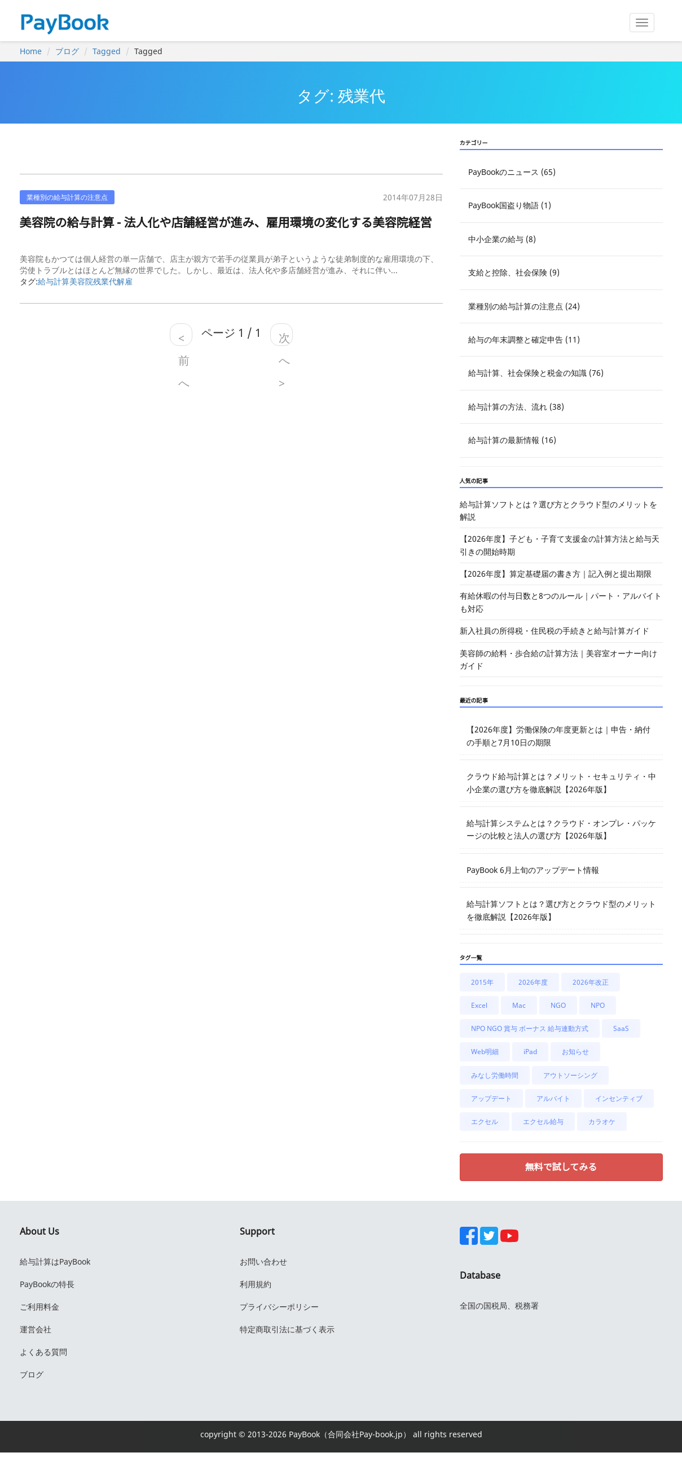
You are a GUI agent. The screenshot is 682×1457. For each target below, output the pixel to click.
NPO (598, 1005)
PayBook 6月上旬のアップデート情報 (533, 869)
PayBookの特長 (47, 1284)
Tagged (107, 51)
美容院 (81, 281)
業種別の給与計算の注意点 (67, 197)
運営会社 (35, 1329)
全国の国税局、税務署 (499, 1305)
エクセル (484, 1121)
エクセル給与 (543, 1121)
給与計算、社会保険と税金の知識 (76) (536, 372)
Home (31, 51)
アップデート (491, 1098)
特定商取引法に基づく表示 (287, 1329)
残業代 (105, 281)
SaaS (621, 1028)
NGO (558, 1005)
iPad (530, 1051)
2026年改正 (591, 982)
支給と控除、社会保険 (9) (514, 272)
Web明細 (485, 1051)
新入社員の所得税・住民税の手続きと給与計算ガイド (554, 630)
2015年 (482, 982)
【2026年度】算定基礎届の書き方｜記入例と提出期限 (556, 573)
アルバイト (553, 1098)
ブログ (67, 51)
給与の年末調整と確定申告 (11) (524, 339)
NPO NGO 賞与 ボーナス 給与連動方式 (529, 1028)
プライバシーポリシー (279, 1306)
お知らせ (575, 1051)
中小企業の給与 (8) (502, 239)
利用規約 (255, 1284)
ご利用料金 (39, 1306)
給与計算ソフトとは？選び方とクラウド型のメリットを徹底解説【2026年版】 (561, 909)
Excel (479, 1005)
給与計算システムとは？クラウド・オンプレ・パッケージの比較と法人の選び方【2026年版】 (561, 829)
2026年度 (533, 982)
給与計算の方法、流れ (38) (516, 406)
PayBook (303, 1434)
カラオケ (601, 1121)
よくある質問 (43, 1351)
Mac (519, 1005)
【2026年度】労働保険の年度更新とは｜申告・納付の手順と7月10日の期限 (558, 735)
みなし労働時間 (494, 1075)
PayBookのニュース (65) (512, 171)
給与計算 (53, 281)
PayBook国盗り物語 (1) (509, 205)
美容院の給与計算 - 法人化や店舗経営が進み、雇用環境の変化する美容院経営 (226, 222)
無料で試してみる (561, 1167)
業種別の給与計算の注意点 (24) (524, 306)
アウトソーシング (570, 1075)
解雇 (125, 281)
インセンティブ (619, 1098)
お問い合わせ (263, 1261)
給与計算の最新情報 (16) (512, 440)
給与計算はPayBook (55, 1261)
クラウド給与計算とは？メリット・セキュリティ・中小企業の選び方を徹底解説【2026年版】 (561, 782)
